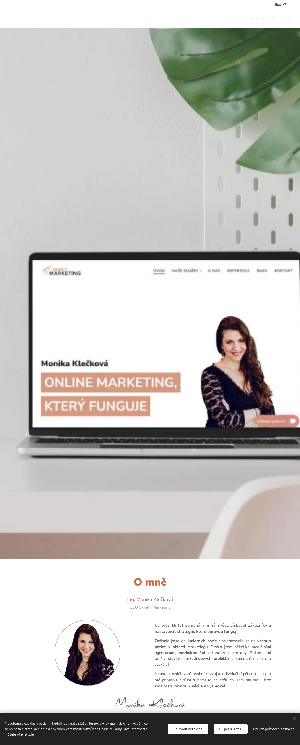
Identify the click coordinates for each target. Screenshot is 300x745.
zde (31, 734)
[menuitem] (253, 18)
